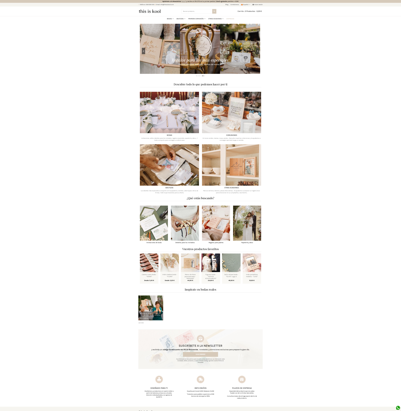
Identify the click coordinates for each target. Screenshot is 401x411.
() (184, 1)
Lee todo (141, 323)
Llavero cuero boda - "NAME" (149, 275)
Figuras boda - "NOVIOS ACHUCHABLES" (210, 276)
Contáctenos (234, 4)
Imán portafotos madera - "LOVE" (252, 275)
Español (246, 4)
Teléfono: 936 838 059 (146, 4)
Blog (227, 4)
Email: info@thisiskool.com (165, 4)
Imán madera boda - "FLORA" (169, 275)
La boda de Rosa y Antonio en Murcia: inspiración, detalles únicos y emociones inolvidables (150, 315)
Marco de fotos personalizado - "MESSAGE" (190, 276)
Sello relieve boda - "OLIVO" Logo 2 (231, 275)
